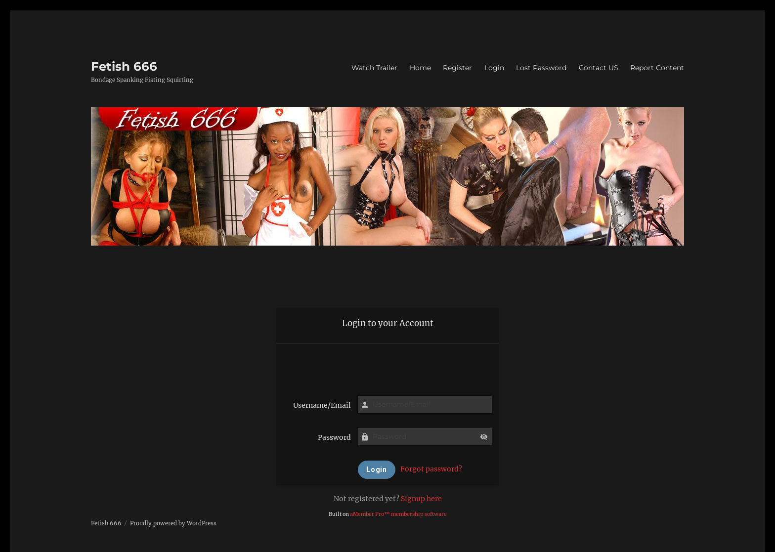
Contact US (598, 67)
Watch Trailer (374, 67)
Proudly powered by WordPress (173, 523)
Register (457, 67)
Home (420, 67)
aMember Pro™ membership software (398, 514)
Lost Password (541, 67)
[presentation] (387, 366)
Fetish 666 (124, 66)
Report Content (657, 67)
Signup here (421, 498)
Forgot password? (431, 469)
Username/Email (322, 405)
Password (334, 437)
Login (494, 67)
